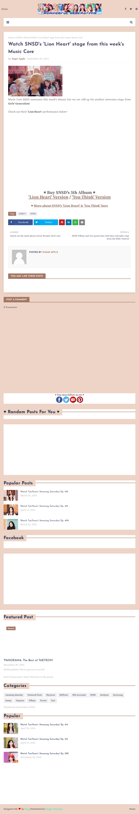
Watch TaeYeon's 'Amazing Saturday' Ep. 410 (44, 491)
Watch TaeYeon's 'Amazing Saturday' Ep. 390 (44, 753)
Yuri (53, 700)
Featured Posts (35, 695)
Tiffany (32, 700)
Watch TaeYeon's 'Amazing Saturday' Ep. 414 (44, 724)
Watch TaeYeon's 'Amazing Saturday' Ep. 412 (44, 506)
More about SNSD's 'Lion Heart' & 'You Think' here (71, 206)
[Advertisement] (69, 449)
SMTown (64, 695)
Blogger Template (53, 809)
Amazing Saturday (14, 695)
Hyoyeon (50, 695)
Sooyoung (118, 695)
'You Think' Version (91, 197)
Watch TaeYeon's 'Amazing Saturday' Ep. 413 (44, 739)
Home (11, 37)
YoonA (43, 700)
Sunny (8, 700)
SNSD (19, 37)
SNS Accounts (79, 695)
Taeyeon (20, 700)
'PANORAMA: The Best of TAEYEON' (28, 660)
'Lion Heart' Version (48, 197)
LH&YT (22, 213)
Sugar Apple (18, 58)
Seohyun (104, 695)
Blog (26, 809)
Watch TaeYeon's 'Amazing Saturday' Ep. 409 (44, 520)
